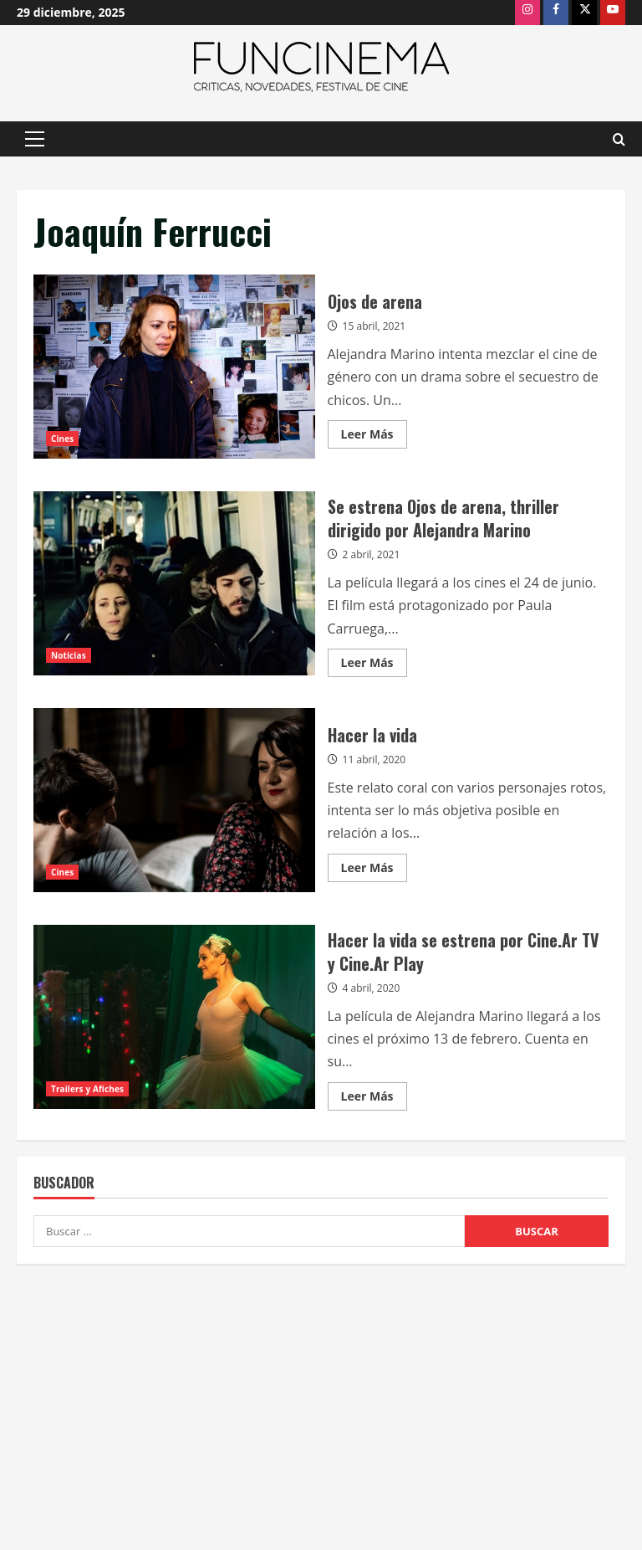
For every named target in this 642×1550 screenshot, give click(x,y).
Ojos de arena (174, 367)
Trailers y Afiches (87, 1089)
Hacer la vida (174, 800)
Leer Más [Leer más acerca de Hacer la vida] (374, 870)
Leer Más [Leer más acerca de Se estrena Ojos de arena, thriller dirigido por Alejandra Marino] (374, 665)
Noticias (68, 655)
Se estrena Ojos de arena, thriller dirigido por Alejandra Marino (174, 583)
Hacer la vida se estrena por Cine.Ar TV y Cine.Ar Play (174, 1017)
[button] (35, 139)
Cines (62, 438)
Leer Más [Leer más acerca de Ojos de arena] (374, 437)
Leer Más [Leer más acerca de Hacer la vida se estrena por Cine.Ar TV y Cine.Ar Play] (374, 1099)
